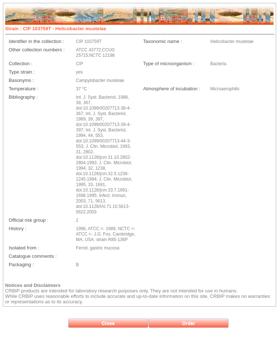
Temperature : (23, 88)
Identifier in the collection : (36, 41)
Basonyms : (21, 80)
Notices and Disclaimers (32, 285)
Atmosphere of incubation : (171, 88)
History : (17, 228)
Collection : (20, 63)
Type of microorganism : (168, 63)
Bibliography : (23, 97)
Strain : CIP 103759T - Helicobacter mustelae (55, 28)
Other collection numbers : (37, 49)
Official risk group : (28, 220)
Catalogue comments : (33, 256)
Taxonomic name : (162, 41)
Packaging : (21, 264)
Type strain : (22, 72)
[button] (108, 323)
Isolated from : (24, 248)
